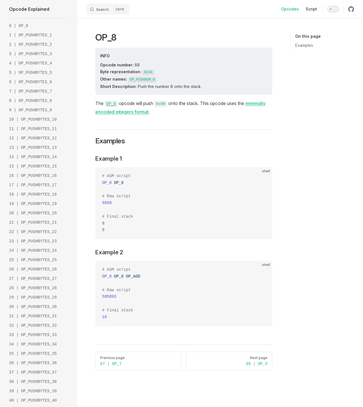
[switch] (333, 9)
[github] (351, 9)
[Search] (107, 9)
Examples (304, 45)
